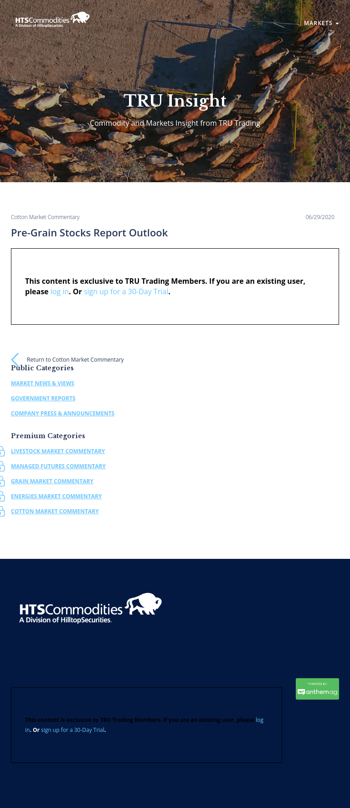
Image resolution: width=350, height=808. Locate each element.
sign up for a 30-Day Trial (126, 291)
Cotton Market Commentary (55, 511)
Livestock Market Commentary (58, 451)
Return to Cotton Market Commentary (75, 359)
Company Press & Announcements (62, 413)
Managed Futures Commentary (58, 466)
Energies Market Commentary (56, 496)
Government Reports (43, 398)
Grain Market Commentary (52, 481)
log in (60, 291)
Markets (321, 23)
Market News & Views (42, 383)
